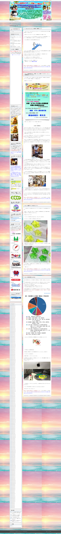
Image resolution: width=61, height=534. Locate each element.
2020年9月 (12, 392)
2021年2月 (12, 387)
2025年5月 (12, 322)
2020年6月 (12, 396)
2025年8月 (12, 318)
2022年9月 (12, 363)
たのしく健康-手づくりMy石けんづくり (31, 205)
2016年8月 (12, 455)
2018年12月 (12, 419)
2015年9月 (12, 469)
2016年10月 (12, 452)
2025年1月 (12, 327)
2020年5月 (12, 397)
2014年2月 (12, 493)
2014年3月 (12, 492)
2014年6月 (12, 488)
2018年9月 (12, 423)
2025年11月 (12, 314)
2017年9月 (12, 438)
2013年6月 (12, 503)
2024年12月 (12, 328)
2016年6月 (12, 457)
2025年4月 (12, 323)
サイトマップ (17, 21)
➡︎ (34, 66)
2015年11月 (12, 466)
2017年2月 (12, 447)
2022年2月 (12, 372)
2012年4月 (12, 507)
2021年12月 (12, 374)
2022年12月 (12, 359)
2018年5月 (12, 428)
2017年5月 (12, 443)
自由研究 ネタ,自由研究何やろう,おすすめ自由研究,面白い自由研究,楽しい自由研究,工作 (40, 70)
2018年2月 (12, 432)
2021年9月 (12, 378)
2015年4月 (12, 475)
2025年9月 (12, 317)
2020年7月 (12, 395)
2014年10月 (12, 483)
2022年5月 (12, 368)
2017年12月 (12, 434)
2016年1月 (12, 464)
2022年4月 (12, 369)
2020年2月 (12, 401)
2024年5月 (12, 337)
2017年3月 (12, 446)
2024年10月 (12, 331)
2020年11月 (12, 391)
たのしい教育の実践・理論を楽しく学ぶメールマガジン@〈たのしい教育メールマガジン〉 (16, 513)
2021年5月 (12, 383)
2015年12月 (12, 465)
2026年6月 (12, 305)
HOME (10, 23)
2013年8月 (12, 501)
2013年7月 (12, 502)
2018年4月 (12, 429)
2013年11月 (12, 497)
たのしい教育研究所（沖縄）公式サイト (18, 531)
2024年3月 (12, 340)
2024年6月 (12, 336)
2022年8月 (12, 364)
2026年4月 (12, 308)
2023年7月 (12, 350)
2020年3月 (12, 400)
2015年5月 (12, 474)
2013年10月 (12, 498)
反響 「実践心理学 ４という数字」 (15, 46)
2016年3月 (12, 461)
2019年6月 (12, 411)
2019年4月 (12, 414)
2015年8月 (12, 470)
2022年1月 (12, 373)
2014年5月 (12, 489)
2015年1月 (12, 479)
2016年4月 (12, 460)
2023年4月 (12, 354)
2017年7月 (12, 441)
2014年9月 (12, 484)
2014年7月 (12, 487)
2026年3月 (12, 309)
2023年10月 (12, 346)
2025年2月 (12, 326)
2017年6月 (12, 442)
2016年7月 (12, 456)
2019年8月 (12, 409)
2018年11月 (12, 420)
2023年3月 (12, 355)
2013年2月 (12, 506)
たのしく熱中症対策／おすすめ (30, 277)
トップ (12, 21)
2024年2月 (12, 341)
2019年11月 (12, 405)
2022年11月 (12, 360)
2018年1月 (12, 433)
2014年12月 (12, 480)
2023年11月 (12, 345)
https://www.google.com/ (47, 293)
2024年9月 (12, 332)
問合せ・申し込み (34, 61)
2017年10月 (12, 437)
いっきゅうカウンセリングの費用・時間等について (33, 28)
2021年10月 (12, 377)
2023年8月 (12, 349)
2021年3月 (12, 386)
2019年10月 (12, 406)
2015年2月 (12, 478)
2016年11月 (12, 451)
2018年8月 (12, 424)
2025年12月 (12, 313)
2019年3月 (12, 415)
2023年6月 (12, 351)
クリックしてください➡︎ (14, 296)
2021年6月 (12, 382)
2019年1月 (12, 418)
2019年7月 (12, 410)
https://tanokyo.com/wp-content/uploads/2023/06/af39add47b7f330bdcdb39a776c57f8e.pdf (16, 218)
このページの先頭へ (48, 531)
